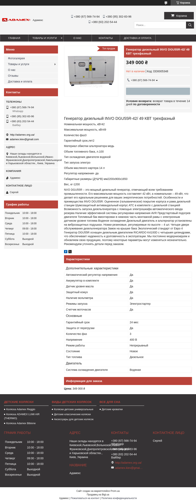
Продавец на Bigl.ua (98, 494)
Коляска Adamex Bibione (21, 423)
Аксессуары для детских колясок (74, 419)
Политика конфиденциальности (119, 498)
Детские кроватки (112, 409)
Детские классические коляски (72, 414)
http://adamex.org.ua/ (22, 134)
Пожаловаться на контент (85, 498)
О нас (77, 38)
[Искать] (190, 25)
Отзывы (13, 75)
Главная (14, 38)
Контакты (106, 38)
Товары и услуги (44, 38)
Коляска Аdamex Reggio (20, 409)
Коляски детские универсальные (73, 409)
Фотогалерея (16, 58)
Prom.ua (115, 491)
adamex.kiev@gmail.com (24, 139)
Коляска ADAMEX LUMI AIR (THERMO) (22, 416)
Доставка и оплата (137, 38)
